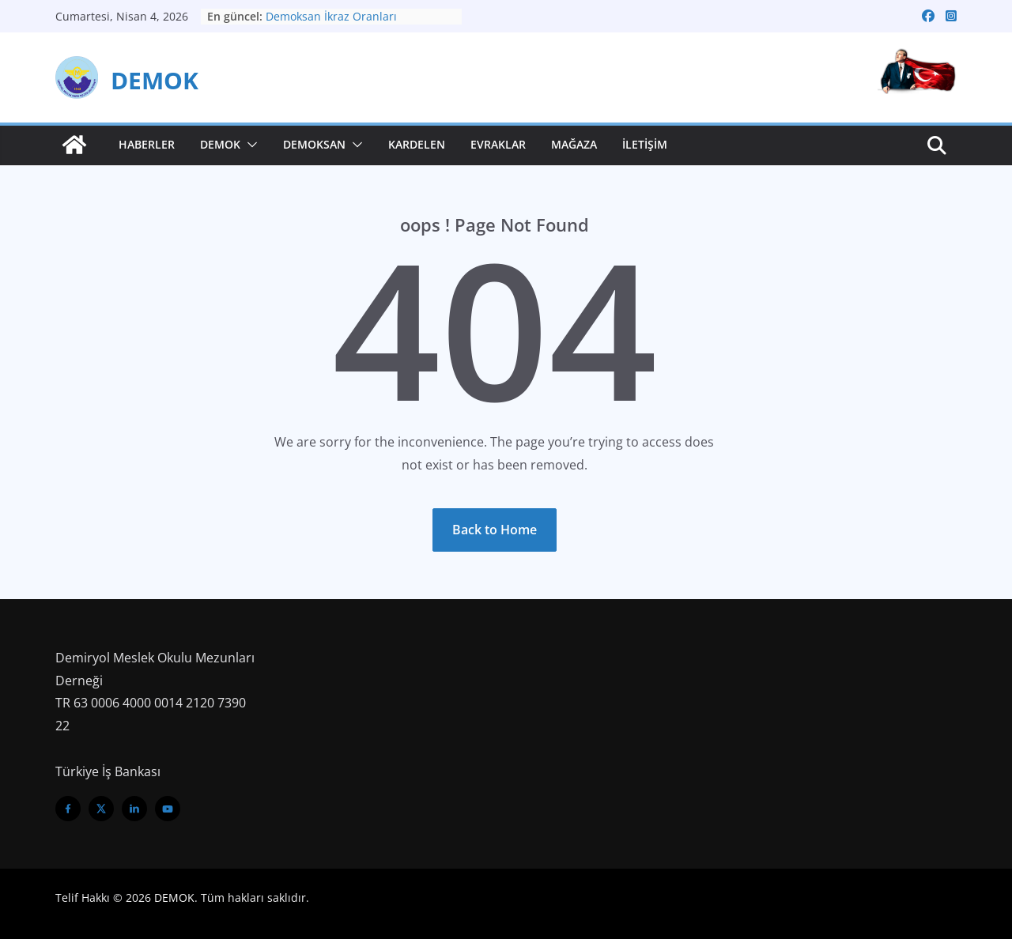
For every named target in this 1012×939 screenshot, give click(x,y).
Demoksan (314, 144)
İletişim (644, 144)
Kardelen (416, 144)
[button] (249, 145)
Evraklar (498, 144)
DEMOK (154, 80)
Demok (220, 144)
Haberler (147, 144)
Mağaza (574, 144)
